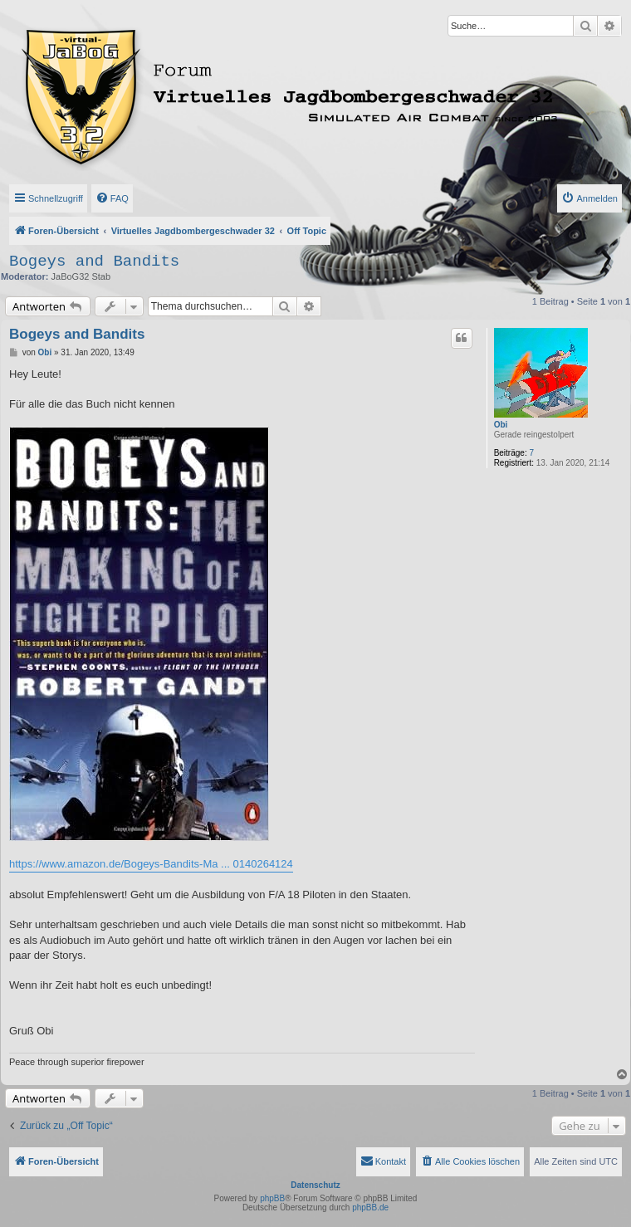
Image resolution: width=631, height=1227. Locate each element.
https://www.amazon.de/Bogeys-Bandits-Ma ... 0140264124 (151, 864)
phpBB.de (370, 1207)
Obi (501, 424)
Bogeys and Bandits (94, 261)
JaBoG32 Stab (81, 276)
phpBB (272, 1198)
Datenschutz (315, 1185)
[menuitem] (112, 198)
